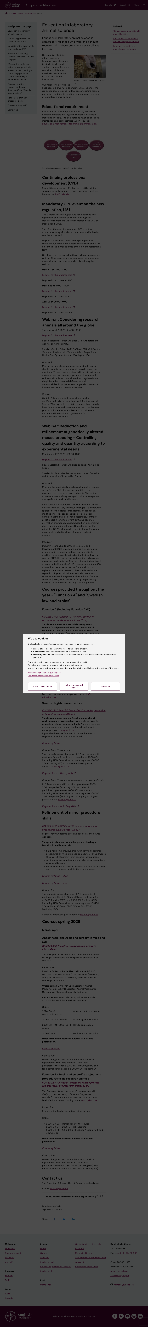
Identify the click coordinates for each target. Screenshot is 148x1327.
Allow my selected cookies (74, 686)
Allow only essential (42, 686)
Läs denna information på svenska (43, 675)
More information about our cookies (44, 673)
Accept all (105, 686)
